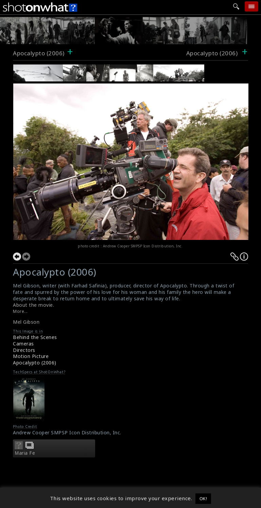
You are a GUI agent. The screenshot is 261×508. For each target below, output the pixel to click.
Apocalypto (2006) (39, 53)
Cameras (23, 343)
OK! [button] (203, 498)
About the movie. (33, 305)
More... (20, 311)
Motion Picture (31, 356)
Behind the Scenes (35, 337)
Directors (24, 350)
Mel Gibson (26, 322)
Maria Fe (25, 453)
